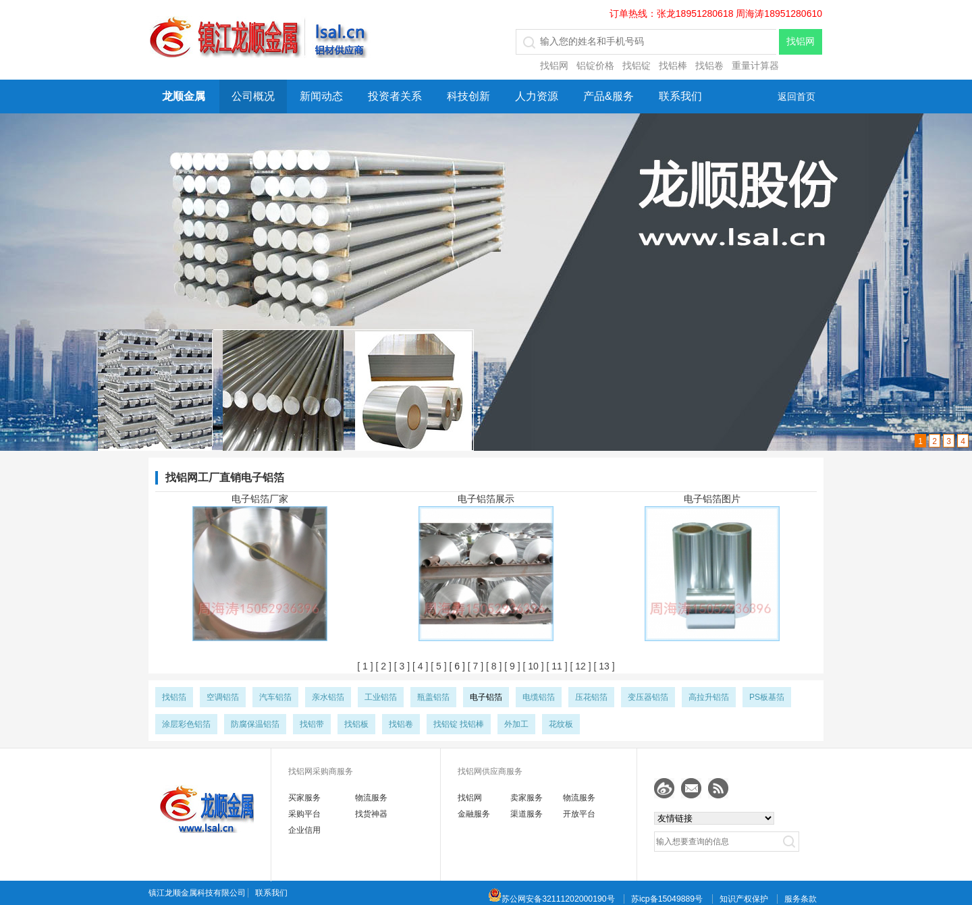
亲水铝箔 (328, 697)
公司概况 (253, 96)
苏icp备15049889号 (667, 899)
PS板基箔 (766, 697)
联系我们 (680, 96)
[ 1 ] (365, 666)
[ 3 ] (401, 666)
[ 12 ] (579, 666)
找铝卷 (709, 65)
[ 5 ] (437, 666)
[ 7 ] (474, 666)
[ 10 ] (532, 666)
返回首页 (796, 96)
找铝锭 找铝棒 (458, 724)
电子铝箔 (486, 697)
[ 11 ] (556, 666)
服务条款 (800, 899)
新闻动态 (321, 96)
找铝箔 (174, 697)
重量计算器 (755, 65)
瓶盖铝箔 (433, 697)
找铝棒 (673, 65)
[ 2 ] (382, 666)
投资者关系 (395, 96)
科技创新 (468, 96)
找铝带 (312, 724)
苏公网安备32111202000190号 (551, 899)
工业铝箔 (380, 697)
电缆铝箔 (538, 697)
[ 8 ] (492, 666)
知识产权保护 (744, 899)
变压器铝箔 (648, 697)
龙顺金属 (183, 96)
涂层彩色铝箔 (186, 724)
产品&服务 (608, 96)
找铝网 (554, 65)
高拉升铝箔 (708, 697)
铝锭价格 (595, 65)
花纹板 (561, 724)
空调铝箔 (223, 697)
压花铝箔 (591, 697)
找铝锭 (636, 65)
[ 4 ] (419, 666)
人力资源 (536, 96)
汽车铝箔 (275, 697)
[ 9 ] (511, 666)
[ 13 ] (603, 666)
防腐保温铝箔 (255, 724)
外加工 (516, 724)
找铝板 (356, 724)
